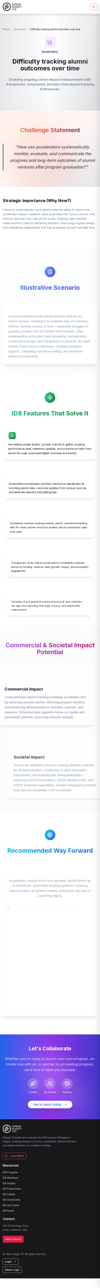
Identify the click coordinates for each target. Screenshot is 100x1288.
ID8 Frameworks (12, 1188)
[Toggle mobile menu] (93, 7)
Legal (10, 1261)
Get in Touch (13, 1239)
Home (6, 29)
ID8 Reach (8, 1210)
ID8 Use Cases (11, 1205)
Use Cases (20, 29)
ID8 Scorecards (11, 1199)
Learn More (14, 1155)
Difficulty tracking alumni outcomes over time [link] (55, 29)
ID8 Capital (9, 1194)
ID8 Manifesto (10, 1177)
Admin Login (12, 1269)
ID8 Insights (9, 1183)
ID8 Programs (10, 1172)
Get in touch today (50, 1104)
